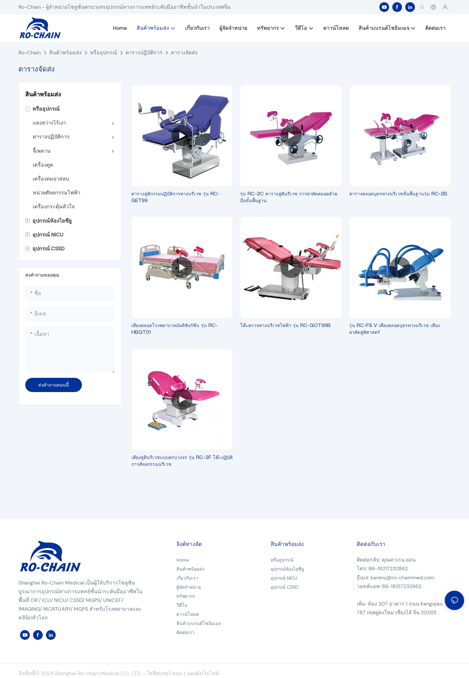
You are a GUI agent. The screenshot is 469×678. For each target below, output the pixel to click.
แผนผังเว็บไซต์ (202, 673)
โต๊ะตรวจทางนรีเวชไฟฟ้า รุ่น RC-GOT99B (285, 326)
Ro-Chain (29, 52)
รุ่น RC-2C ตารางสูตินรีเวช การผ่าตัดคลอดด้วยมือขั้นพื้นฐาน (288, 197)
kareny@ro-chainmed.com (402, 577)
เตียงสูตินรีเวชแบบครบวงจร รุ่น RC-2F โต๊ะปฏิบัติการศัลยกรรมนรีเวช (182, 461)
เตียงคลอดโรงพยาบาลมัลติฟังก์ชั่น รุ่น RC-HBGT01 (174, 329)
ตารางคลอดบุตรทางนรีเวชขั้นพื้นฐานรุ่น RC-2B (398, 194)
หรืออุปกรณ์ (103, 52)
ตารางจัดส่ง (184, 52)
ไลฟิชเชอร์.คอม (165, 673)
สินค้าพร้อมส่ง (65, 52)
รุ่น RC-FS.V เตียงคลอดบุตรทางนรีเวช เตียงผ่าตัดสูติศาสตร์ (394, 329)
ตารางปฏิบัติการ (144, 52)
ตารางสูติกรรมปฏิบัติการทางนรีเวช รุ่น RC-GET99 (175, 197)
